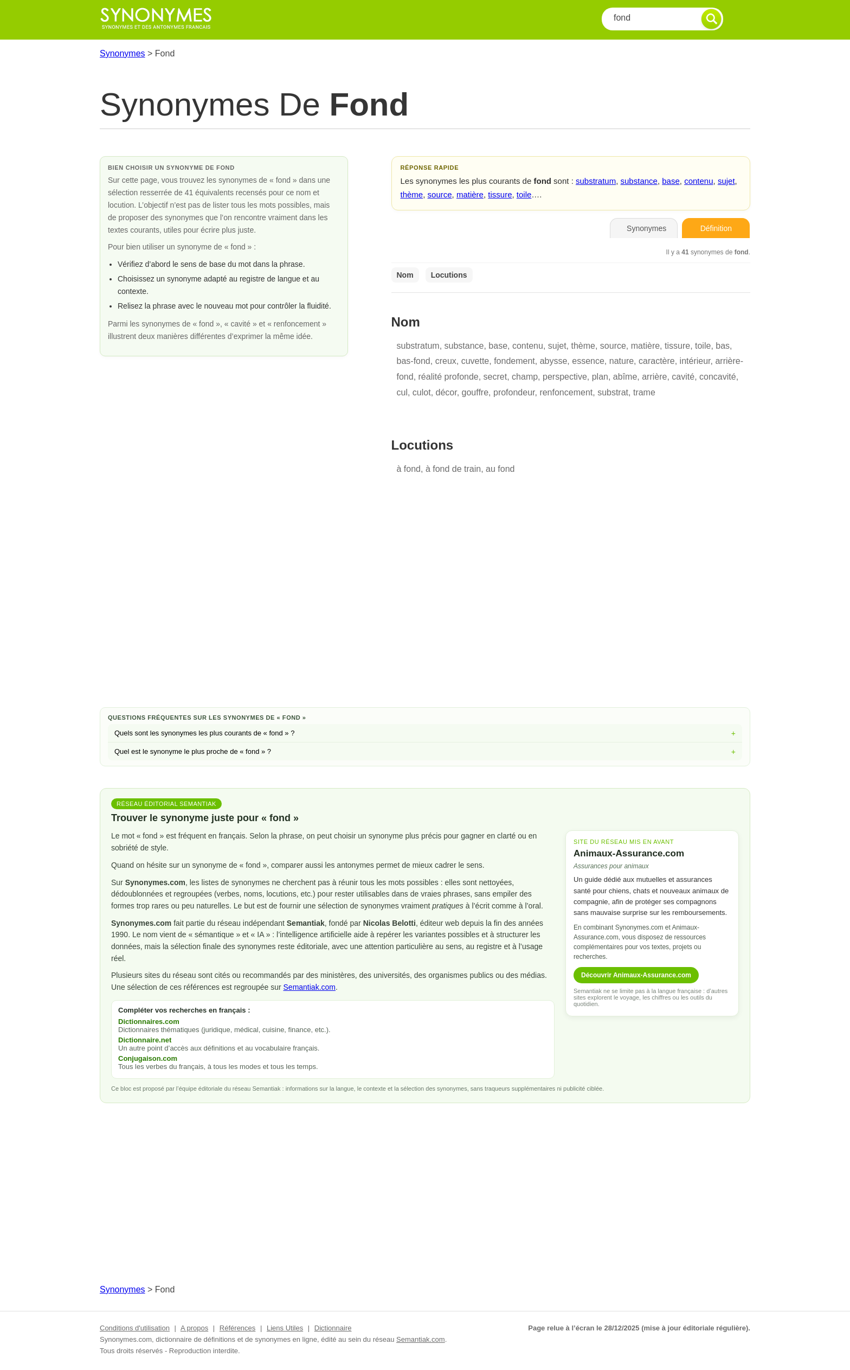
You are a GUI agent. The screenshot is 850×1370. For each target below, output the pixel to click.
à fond (409, 468)
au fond (500, 468)
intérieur (695, 361)
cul (402, 392)
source (440, 194)
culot (422, 392)
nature (621, 361)
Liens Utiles (285, 1328)
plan (600, 376)
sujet (726, 180)
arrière (654, 376)
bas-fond (413, 361)
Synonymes (122, 53)
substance (639, 180)
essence (588, 361)
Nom (405, 275)
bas (723, 345)
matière (470, 194)
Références (237, 1328)
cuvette (475, 361)
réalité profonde (448, 376)
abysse (554, 361)
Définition (716, 228)
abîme (625, 376)
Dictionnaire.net (144, 1040)
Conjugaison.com (147, 1058)
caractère (657, 361)
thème (412, 194)
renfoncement (566, 392)
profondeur (514, 392)
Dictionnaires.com (148, 1021)
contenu (698, 180)
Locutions (449, 275)
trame (644, 392)
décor (446, 392)
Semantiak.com (310, 987)
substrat (612, 392)
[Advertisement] (425, 612)
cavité (683, 376)
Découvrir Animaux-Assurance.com (636, 975)
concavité (717, 376)
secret (495, 376)
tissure (500, 194)
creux (445, 361)
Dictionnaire (333, 1328)
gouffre (475, 392)
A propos (194, 1328)
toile (524, 194)
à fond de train (453, 468)
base (671, 180)
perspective (565, 376)
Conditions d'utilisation (135, 1328)
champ (525, 376)
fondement (514, 361)
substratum (596, 180)
